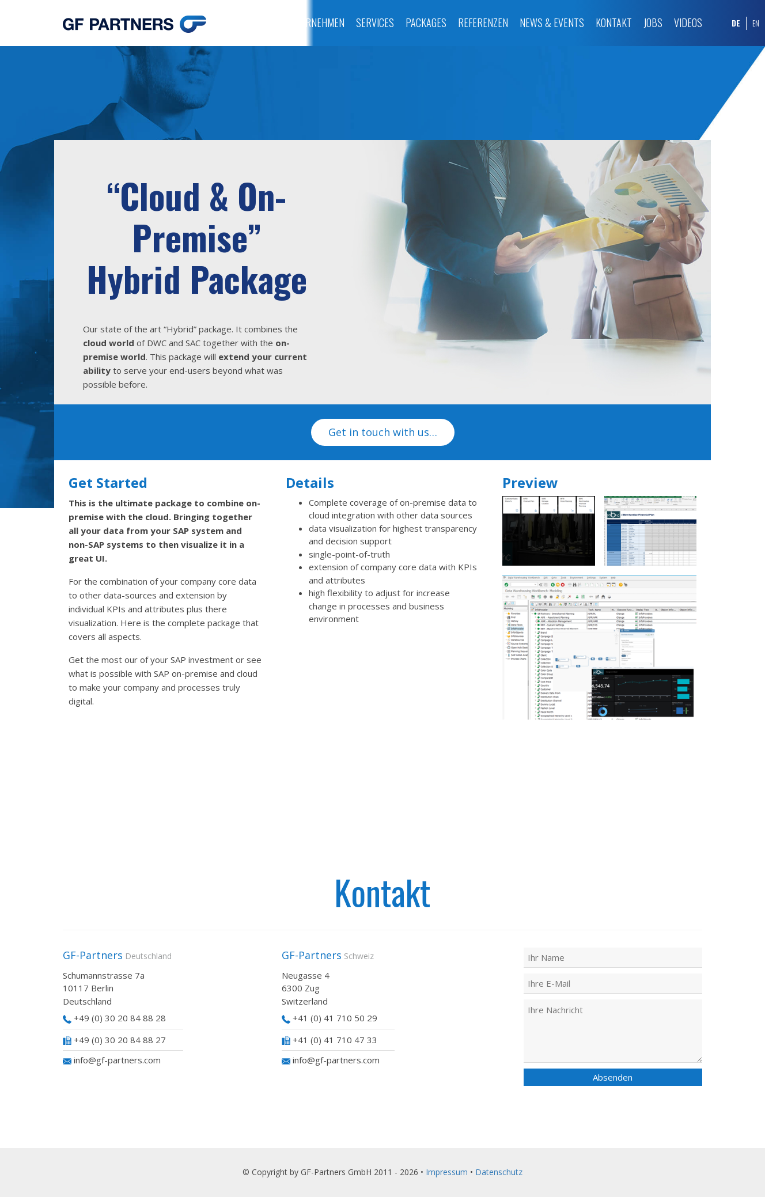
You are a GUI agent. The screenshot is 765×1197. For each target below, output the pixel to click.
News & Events (552, 22)
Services (375, 22)
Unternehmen (314, 22)
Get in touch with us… (382, 432)
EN (755, 23)
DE (736, 23)
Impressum (447, 1171)
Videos (688, 22)
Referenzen (483, 22)
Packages (426, 22)
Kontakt (614, 22)
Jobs (652, 22)
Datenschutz (498, 1171)
